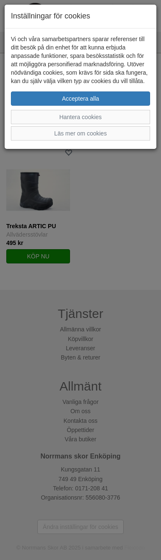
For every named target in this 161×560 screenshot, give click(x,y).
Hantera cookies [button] (80, 117)
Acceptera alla (80, 98)
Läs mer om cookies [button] (80, 133)
